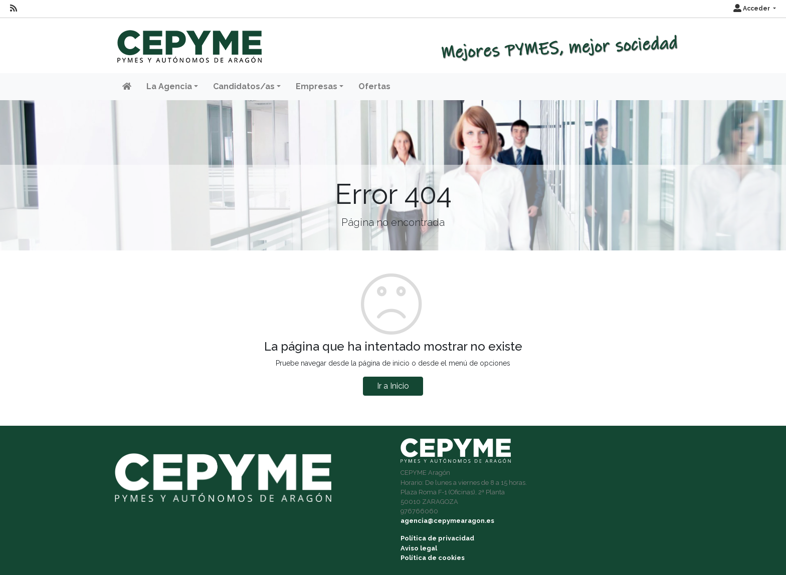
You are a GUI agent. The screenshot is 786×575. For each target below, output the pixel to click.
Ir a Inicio (393, 386)
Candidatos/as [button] (244, 86)
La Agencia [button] (169, 86)
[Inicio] (188, 42)
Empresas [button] (316, 86)
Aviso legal (419, 548)
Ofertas (374, 86)
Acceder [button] (752, 8)
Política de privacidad (437, 538)
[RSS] (13, 8)
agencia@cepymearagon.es (447, 520)
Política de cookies (433, 557)
